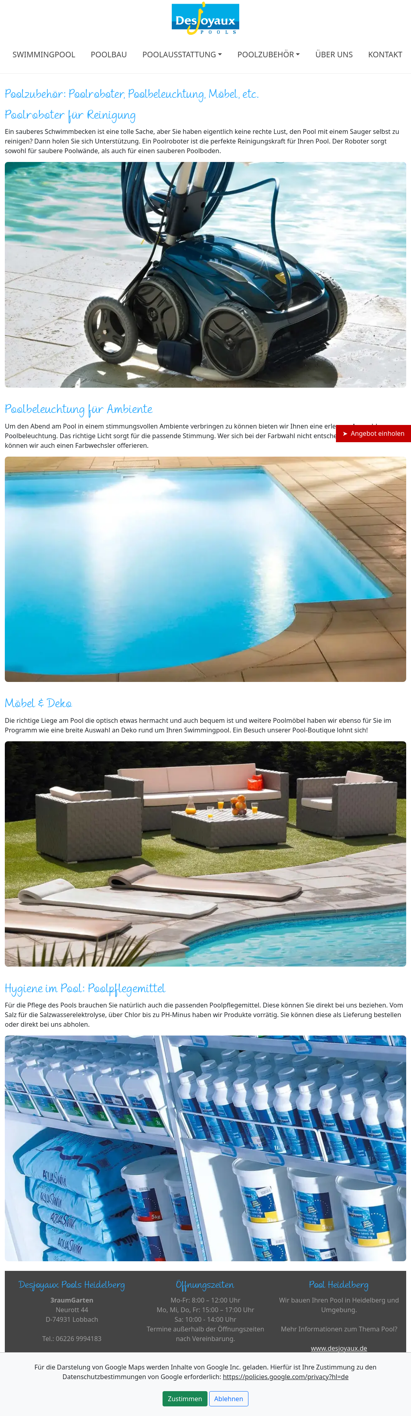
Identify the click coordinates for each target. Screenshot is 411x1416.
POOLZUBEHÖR (266, 54)
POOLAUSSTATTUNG (179, 54)
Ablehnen (228, 1398)
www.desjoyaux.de (339, 1348)
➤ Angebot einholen (373, 433)
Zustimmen (185, 1398)
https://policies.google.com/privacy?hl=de (285, 1376)
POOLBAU (109, 54)
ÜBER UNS (334, 54)
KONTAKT (385, 54)
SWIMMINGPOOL (43, 54)
